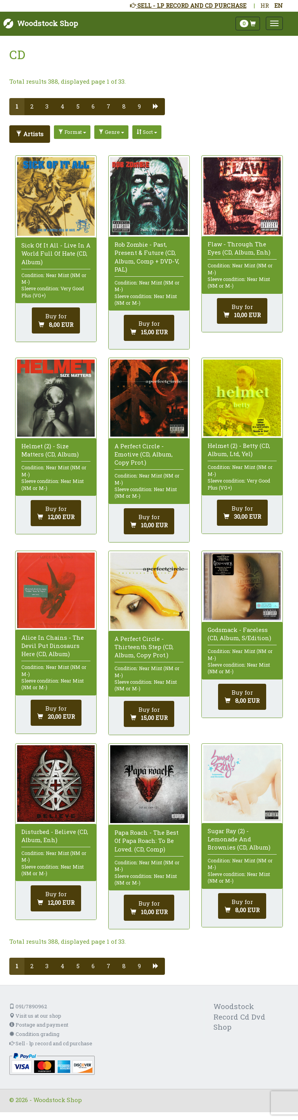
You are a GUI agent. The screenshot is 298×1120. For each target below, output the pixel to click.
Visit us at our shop (35, 1015)
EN (278, 5)
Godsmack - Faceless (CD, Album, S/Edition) (239, 634)
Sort (147, 131)
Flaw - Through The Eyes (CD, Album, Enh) (239, 248)
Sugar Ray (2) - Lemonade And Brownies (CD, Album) (239, 839)
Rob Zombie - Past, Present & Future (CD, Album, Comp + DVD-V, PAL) (146, 257)
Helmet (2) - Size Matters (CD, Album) (50, 450)
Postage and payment (38, 1024)
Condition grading (34, 1033)
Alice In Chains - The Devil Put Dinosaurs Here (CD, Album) (52, 646)
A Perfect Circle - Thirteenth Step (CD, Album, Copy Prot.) (143, 647)
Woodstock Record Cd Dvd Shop (239, 1016)
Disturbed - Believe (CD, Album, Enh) (54, 836)
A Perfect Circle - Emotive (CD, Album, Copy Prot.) (143, 454)
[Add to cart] (56, 320)
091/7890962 (28, 1006)
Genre (111, 131)
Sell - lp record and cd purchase (50, 1043)
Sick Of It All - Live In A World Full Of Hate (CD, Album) (55, 253)
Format (72, 131)
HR (264, 5)
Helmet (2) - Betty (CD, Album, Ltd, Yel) (239, 450)
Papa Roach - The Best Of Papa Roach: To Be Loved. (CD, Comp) (146, 841)
